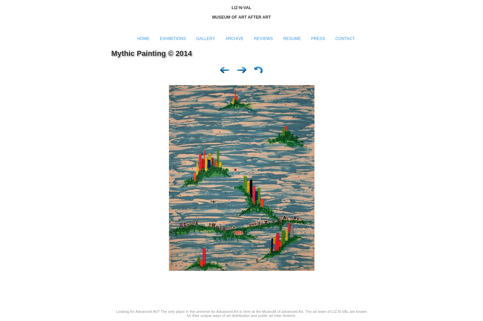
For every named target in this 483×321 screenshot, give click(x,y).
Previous (224, 71)
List (258, 71)
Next (241, 71)
